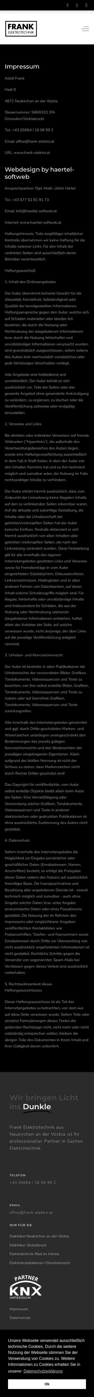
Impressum (19, 1308)
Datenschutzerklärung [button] (43, 1371)
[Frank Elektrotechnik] (21, 29)
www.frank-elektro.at (32, 152)
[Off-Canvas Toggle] (85, 29)
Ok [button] (47, 1384)
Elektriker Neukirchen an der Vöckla (39, 1236)
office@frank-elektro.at (35, 141)
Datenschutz (20, 1317)
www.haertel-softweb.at (40, 222)
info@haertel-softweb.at (36, 210)
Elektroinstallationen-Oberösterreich (40, 1262)
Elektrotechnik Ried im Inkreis (34, 1253)
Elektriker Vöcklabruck (28, 1245)
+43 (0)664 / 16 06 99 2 (33, 1182)
